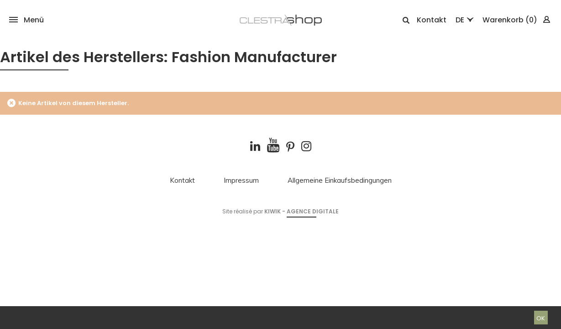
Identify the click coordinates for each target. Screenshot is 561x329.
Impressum (241, 180)
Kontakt (431, 20)
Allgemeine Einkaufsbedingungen (340, 180)
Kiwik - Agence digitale (301, 211)
